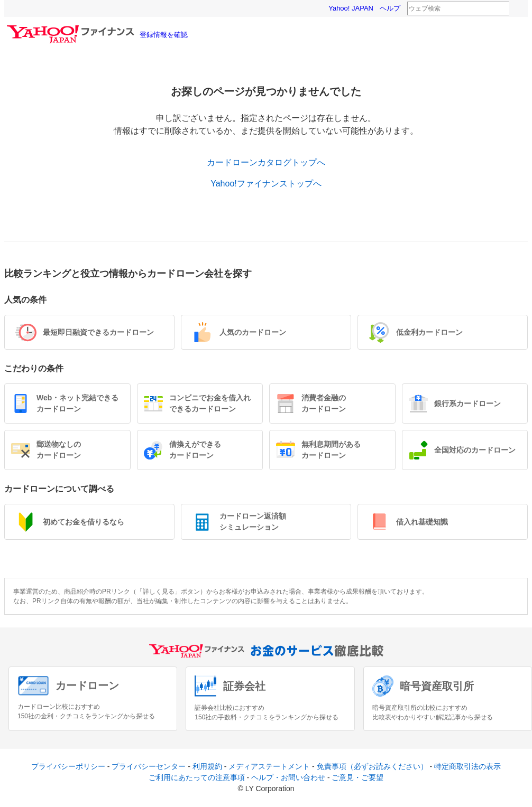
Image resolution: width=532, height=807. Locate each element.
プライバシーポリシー (68, 766)
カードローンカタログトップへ (266, 162)
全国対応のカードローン (475, 450)
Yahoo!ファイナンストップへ (266, 183)
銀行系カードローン (467, 403)
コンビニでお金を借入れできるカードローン (210, 403)
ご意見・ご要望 (357, 777)
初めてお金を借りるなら (83, 522)
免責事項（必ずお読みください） (372, 766)
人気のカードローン (252, 332)
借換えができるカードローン (195, 449)
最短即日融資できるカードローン (98, 332)
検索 (515, 9)
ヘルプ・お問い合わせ (288, 777)
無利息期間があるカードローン (331, 449)
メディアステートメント (269, 766)
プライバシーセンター (149, 766)
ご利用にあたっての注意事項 (197, 777)
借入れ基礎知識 (422, 522)
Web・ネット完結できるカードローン (77, 403)
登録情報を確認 (164, 35)
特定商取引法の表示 (467, 766)
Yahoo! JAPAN (350, 8)
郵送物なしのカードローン (58, 449)
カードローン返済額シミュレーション (252, 521)
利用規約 (207, 766)
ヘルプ (390, 8)
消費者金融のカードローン (323, 403)
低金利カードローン (429, 332)
